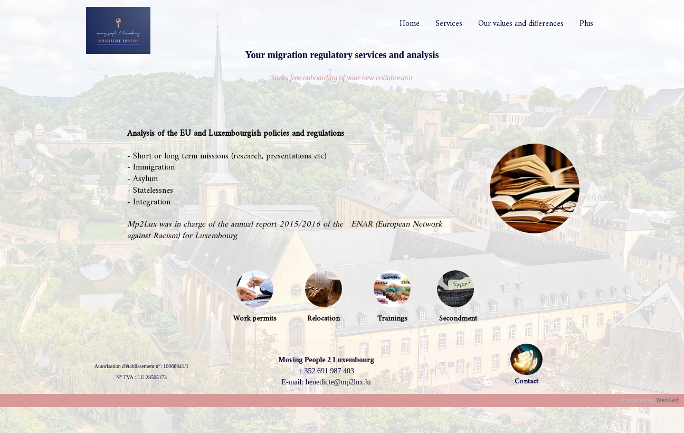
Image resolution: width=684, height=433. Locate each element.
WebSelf (667, 400)
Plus (586, 24)
